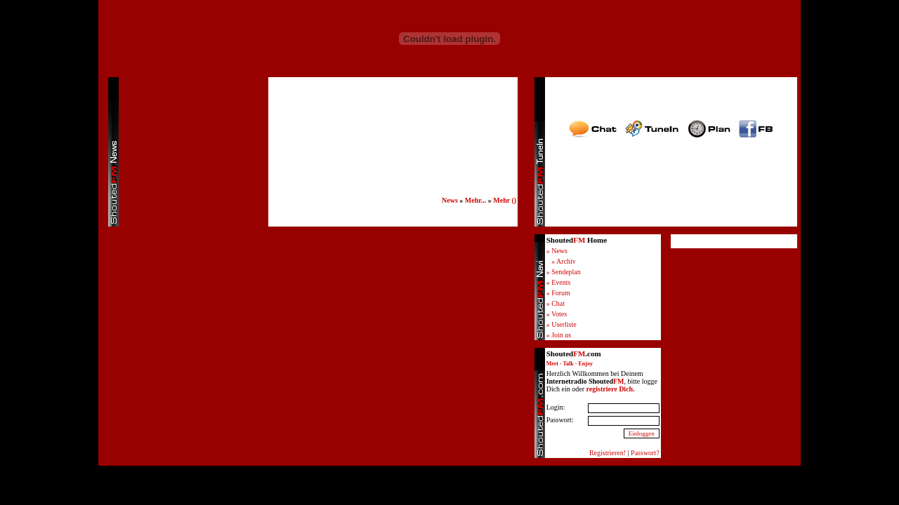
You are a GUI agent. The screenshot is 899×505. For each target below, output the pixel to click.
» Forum (558, 293)
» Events (558, 282)
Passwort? (645, 453)
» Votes (556, 314)
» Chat (555, 303)
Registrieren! (607, 453)
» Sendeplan (563, 272)
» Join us (559, 335)
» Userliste (561, 324)
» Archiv (563, 261)
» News (556, 251)
